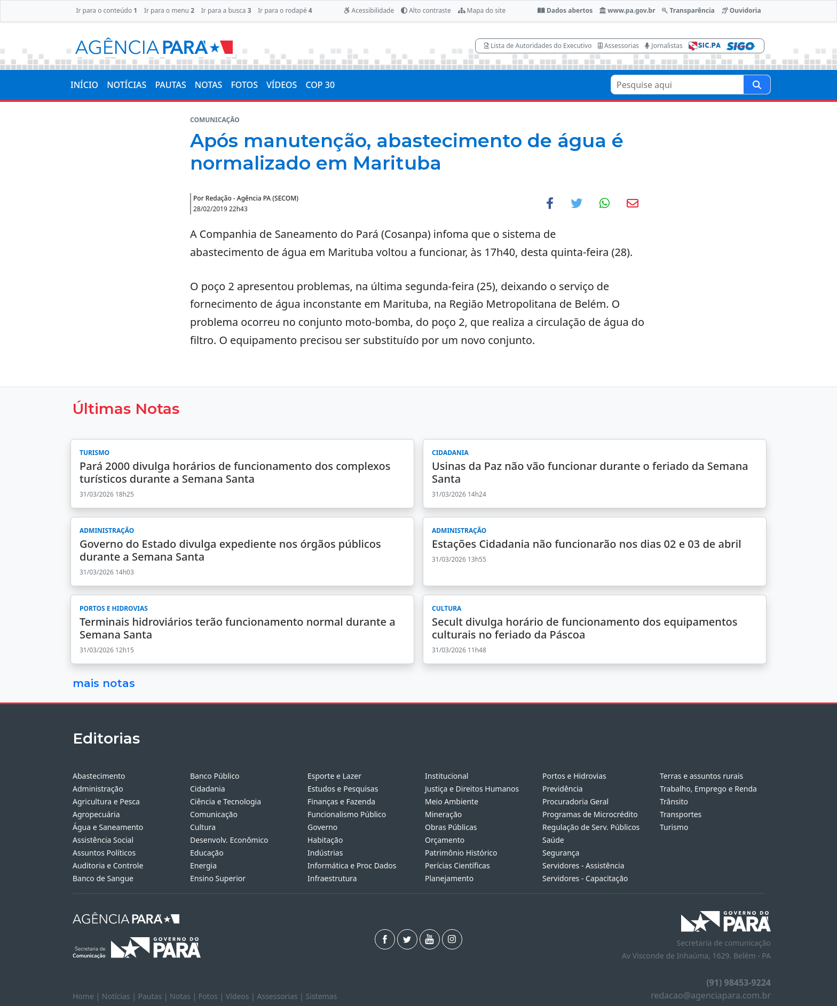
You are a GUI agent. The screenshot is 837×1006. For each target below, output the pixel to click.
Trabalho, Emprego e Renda (708, 789)
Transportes (680, 814)
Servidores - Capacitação (585, 878)
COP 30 (320, 85)
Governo (322, 827)
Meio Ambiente (451, 801)
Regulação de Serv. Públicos (590, 827)
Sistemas (321, 996)
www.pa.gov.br (627, 10)
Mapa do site (482, 10)
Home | (87, 996)
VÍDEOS (281, 85)
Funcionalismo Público (346, 814)
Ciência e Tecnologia (225, 801)
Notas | (184, 996)
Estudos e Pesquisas (342, 789)
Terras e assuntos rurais (701, 776)
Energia (203, 865)
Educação (207, 853)
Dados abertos (565, 10)
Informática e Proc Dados (352, 865)
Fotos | (212, 996)
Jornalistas (664, 45)
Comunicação (214, 814)
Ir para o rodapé (285, 10)
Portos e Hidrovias (574, 776)
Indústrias (325, 853)
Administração (98, 789)
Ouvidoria (741, 10)
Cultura (203, 827)
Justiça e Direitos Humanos (472, 789)
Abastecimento (99, 776)
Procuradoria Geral (575, 801)
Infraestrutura (332, 878)
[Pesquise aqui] (757, 84)
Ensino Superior (218, 878)
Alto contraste (426, 10)
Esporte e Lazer (334, 776)
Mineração (443, 814)
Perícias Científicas (457, 865)
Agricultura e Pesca (106, 801)
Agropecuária (96, 814)
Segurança (560, 853)
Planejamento (449, 878)
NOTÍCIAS (126, 85)
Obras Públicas (451, 827)
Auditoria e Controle (108, 865)
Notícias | (120, 996)
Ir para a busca (226, 10)
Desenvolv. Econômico (229, 840)
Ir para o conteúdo (106, 10)
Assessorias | (281, 996)
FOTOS (244, 85)
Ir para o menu (169, 10)
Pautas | (154, 996)
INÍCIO (84, 85)
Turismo (674, 827)
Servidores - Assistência (583, 865)
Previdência (562, 789)
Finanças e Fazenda (341, 801)
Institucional (446, 776)
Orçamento (444, 840)
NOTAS (209, 85)
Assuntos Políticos (104, 853)
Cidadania (207, 789)
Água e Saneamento (108, 827)
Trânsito (674, 801)
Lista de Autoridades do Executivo (538, 45)
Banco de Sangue (103, 878)
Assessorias (618, 45)
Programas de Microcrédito (590, 814)
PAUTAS (170, 85)
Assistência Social (103, 840)
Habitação (325, 840)
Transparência (688, 10)
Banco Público (215, 776)
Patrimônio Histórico (461, 853)
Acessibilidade (369, 10)
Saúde (553, 840)
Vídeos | (241, 996)
